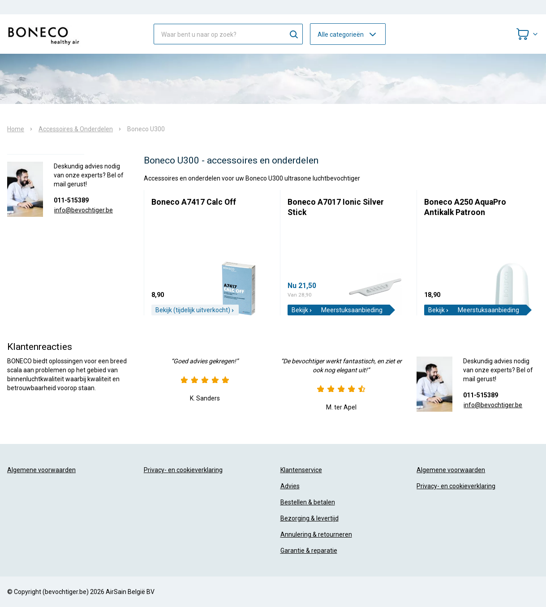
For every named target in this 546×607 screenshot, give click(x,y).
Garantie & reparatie (308, 550)
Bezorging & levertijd (309, 518)
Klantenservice (301, 470)
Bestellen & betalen (307, 502)
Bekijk (302, 310)
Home (15, 129)
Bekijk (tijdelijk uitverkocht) (195, 310)
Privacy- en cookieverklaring (183, 470)
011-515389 (71, 200)
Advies (290, 486)
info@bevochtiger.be (83, 210)
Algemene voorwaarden (41, 470)
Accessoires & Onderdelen (76, 129)
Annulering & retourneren (316, 534)
